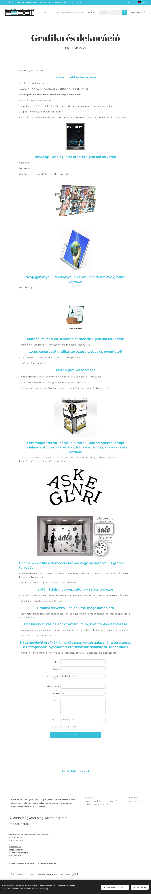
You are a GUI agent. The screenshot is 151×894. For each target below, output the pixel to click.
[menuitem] (47, 12)
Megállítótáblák (16, 850)
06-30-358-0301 (76, 2)
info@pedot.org (60, 2)
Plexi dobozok (15, 856)
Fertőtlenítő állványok (18, 853)
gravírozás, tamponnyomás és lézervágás (38, 863)
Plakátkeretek (15, 847)
